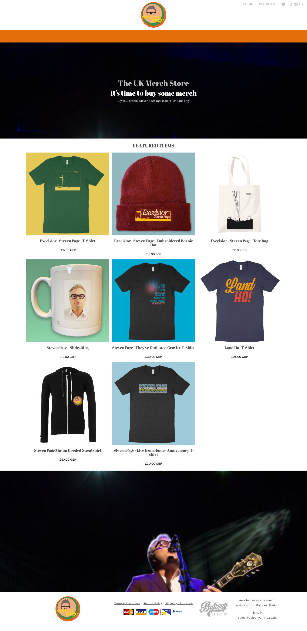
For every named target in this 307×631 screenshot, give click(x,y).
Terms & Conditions (127, 603)
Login (248, 4)
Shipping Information (179, 603)
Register (267, 4)
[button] (283, 4)
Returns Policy (153, 603)
